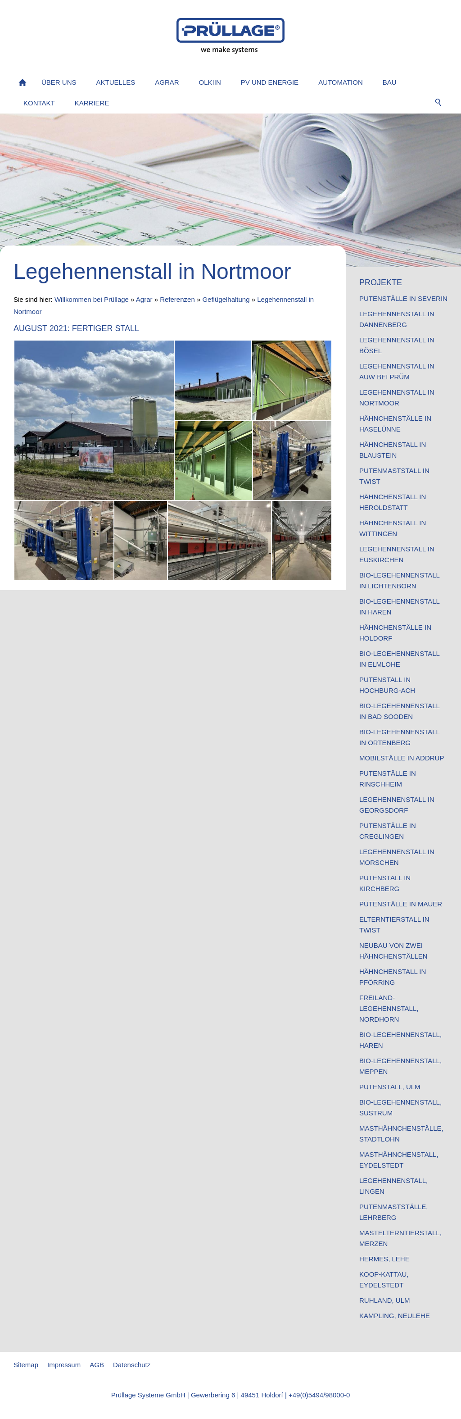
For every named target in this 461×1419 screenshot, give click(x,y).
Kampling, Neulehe (394, 1315)
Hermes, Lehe (384, 1259)
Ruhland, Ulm (384, 1300)
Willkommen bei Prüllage (91, 299)
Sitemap (26, 1365)
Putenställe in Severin (403, 298)
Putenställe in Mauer (400, 904)
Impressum (64, 1365)
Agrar (144, 299)
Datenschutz (131, 1365)
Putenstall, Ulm (389, 1087)
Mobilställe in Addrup (401, 758)
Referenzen (177, 299)
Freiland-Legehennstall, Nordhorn (388, 1008)
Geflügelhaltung (225, 299)
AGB (97, 1365)
